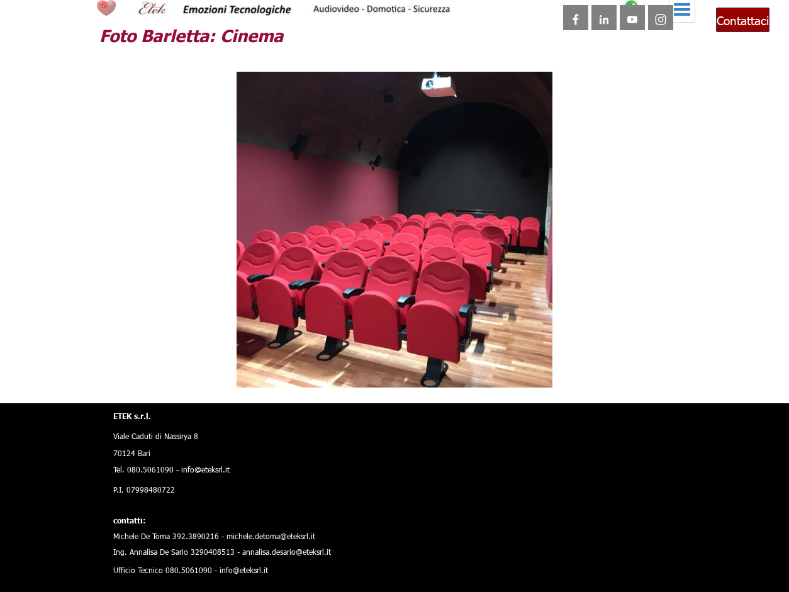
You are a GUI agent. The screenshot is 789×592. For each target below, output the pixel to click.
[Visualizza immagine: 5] (304, 362)
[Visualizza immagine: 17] (471, 362)
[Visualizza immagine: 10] (374, 362)
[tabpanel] (253, 490)
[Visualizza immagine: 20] (512, 362)
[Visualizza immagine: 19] (498, 362)
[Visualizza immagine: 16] (457, 362)
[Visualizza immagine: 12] (401, 362)
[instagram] (660, 17)
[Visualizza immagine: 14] (429, 362)
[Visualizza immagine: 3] (277, 362)
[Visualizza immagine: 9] (360, 362)
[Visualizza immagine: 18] (484, 362)
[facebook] (575, 17)
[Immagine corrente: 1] (249, 362)
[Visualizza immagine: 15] (443, 362)
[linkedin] (604, 17)
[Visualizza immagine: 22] (540, 362)
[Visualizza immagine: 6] (318, 362)
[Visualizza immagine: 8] (346, 362)
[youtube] (632, 17)
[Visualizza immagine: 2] (263, 362)
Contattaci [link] (743, 20)
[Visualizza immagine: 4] (291, 362)
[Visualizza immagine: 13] (415, 362)
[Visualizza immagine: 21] (526, 362)
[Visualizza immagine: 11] (387, 362)
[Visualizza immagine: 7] (332, 362)
